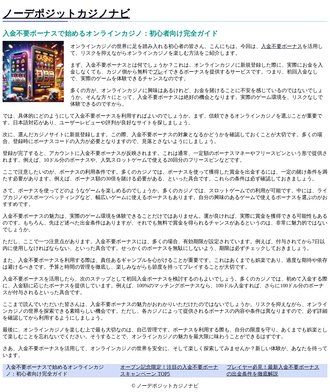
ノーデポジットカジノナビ (66, 13)
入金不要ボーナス (281, 46)
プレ (158, 71)
